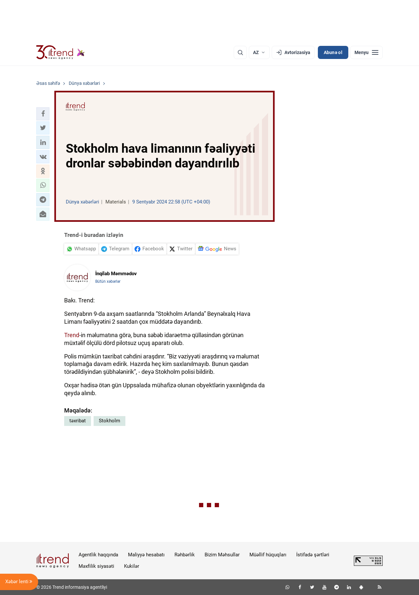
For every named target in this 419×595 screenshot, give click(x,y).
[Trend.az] (60, 52)
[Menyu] (366, 52)
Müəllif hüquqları (267, 555)
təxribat (77, 421)
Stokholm (109, 421)
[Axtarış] (240, 52)
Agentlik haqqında (98, 555)
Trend (71, 335)
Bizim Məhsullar (222, 555)
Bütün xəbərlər (107, 281)
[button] (42, 113)
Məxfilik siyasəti (96, 566)
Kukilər (131, 566)
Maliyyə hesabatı (146, 555)
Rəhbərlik (184, 555)
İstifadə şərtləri (312, 555)
